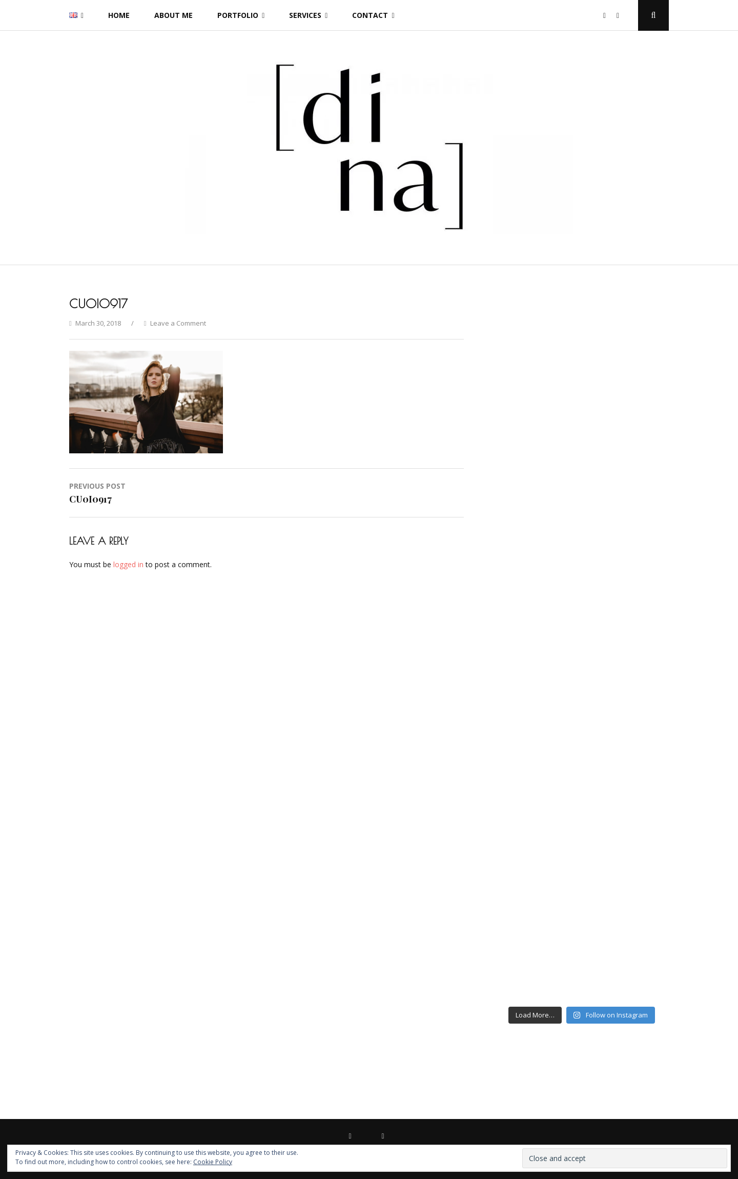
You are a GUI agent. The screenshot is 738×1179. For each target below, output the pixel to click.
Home (119, 15)
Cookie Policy (212, 1161)
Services (305, 15)
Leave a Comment (178, 323)
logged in (128, 564)
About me (173, 15)
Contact (370, 15)
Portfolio (237, 15)
